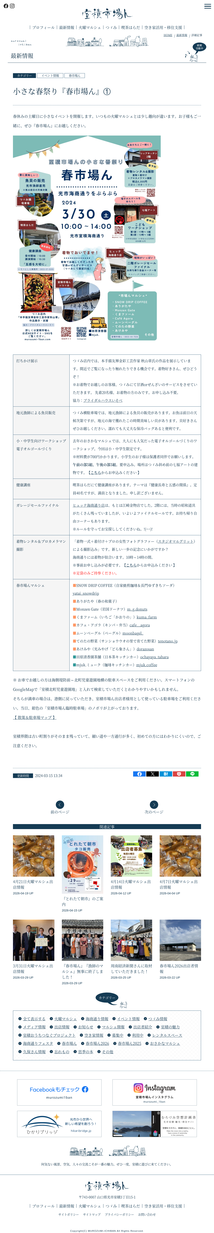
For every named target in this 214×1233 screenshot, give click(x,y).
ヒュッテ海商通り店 (89, 505)
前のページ (60, 811)
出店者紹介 (142, 1026)
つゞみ (111, 27)
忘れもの (61, 1051)
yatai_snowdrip (86, 593)
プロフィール (43, 27)
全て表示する (34, 1018)
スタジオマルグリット (176, 541)
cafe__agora (140, 624)
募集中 (117, 1035)
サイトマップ (92, 1214)
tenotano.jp (168, 641)
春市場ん (74, 75)
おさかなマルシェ (165, 1043)
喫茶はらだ (130, 27)
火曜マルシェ (90, 27)
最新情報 (66, 27)
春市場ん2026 (97, 1043)
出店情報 (61, 1026)
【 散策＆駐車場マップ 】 (34, 717)
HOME (168, 35)
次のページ (154, 811)
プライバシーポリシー (119, 1214)
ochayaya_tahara (154, 656)
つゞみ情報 (157, 1018)
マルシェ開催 (113, 1026)
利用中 (137, 1035)
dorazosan (145, 648)
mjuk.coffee (146, 664)
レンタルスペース (167, 1035)
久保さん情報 (34, 1051)
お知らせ (85, 1026)
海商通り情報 (97, 1018)
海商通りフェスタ (38, 1043)
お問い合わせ (147, 1214)
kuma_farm (147, 617)
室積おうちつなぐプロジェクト (49, 1035)
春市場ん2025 (129, 1043)
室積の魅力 (170, 1026)
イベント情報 (50, 75)
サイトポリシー (68, 1214)
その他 (107, 1051)
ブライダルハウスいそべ (102, 400)
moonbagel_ (132, 633)
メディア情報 (34, 1026)
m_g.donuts (137, 609)
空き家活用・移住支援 (163, 27)
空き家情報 (93, 1035)
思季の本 (85, 1051)
